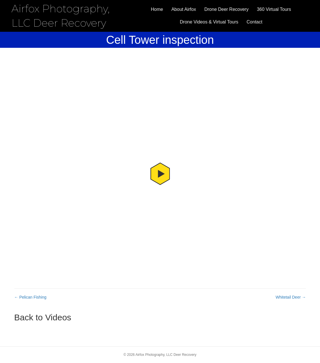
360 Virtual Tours (274, 9)
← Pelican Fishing (30, 297)
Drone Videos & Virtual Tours (209, 21)
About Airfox (183, 9)
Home (157, 9)
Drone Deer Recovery (226, 9)
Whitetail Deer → (291, 297)
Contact (254, 21)
